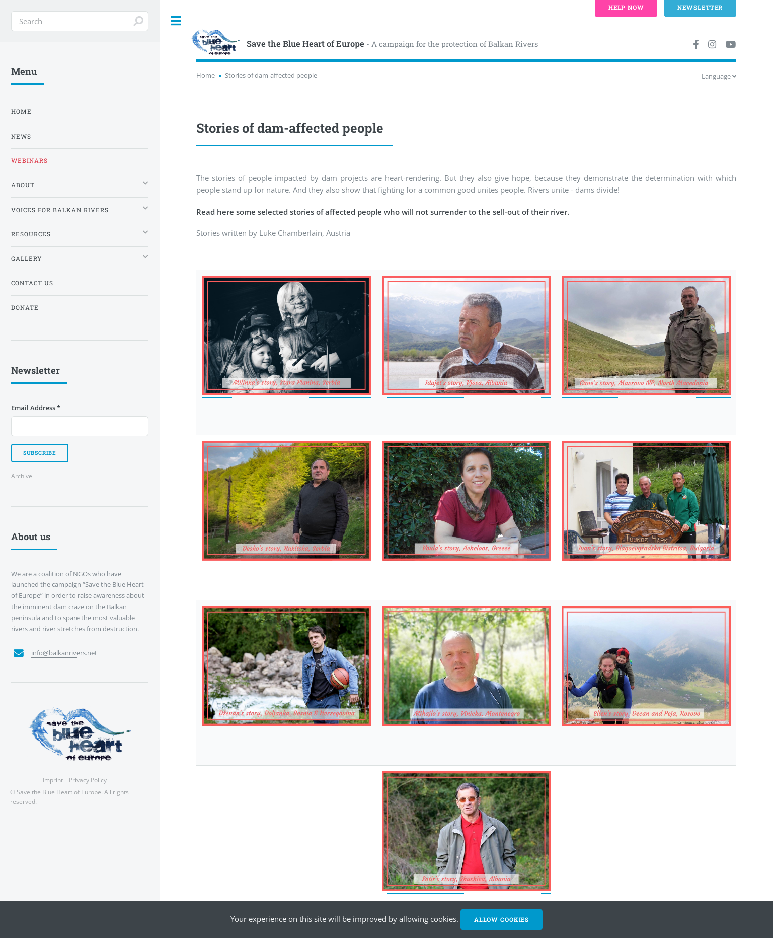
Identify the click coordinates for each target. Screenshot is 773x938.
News (21, 136)
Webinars (29, 160)
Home (205, 75)
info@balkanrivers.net (64, 652)
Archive (21, 476)
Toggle (176, 21)
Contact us (32, 283)
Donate (25, 307)
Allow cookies (501, 919)
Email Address (35, 407)
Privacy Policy (88, 780)
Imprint (53, 780)
